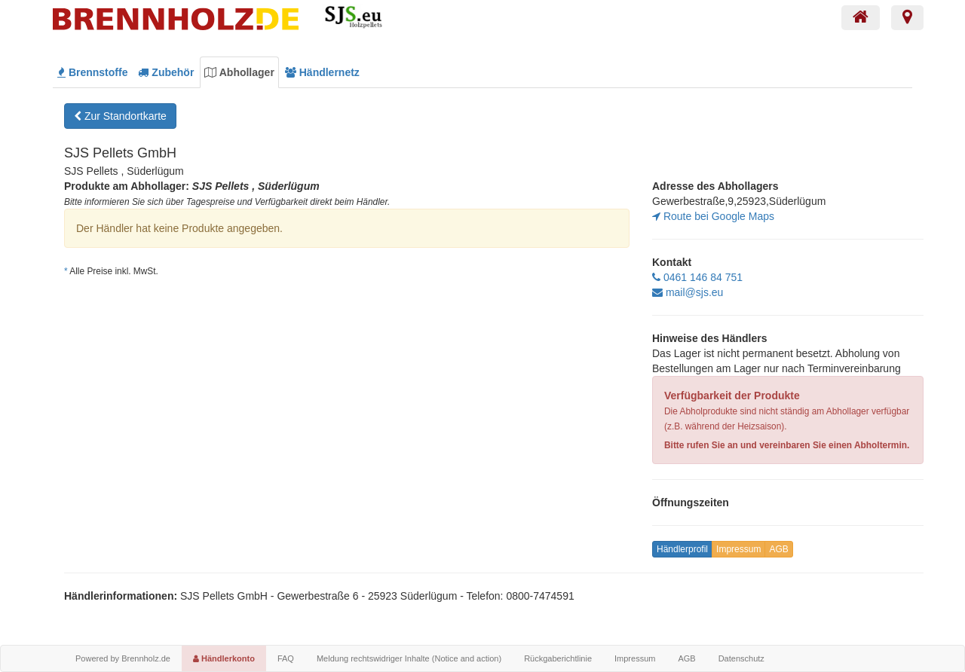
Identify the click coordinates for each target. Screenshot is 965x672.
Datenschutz (741, 658)
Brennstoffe (92, 72)
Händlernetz (322, 72)
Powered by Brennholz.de (122, 658)
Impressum (738, 549)
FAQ (285, 658)
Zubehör (166, 72)
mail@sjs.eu (687, 292)
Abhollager (239, 72)
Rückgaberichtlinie (558, 658)
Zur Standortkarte (120, 116)
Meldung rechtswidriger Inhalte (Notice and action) (409, 658)
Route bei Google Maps (713, 216)
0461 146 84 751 (697, 277)
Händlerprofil (682, 549)
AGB (778, 549)
